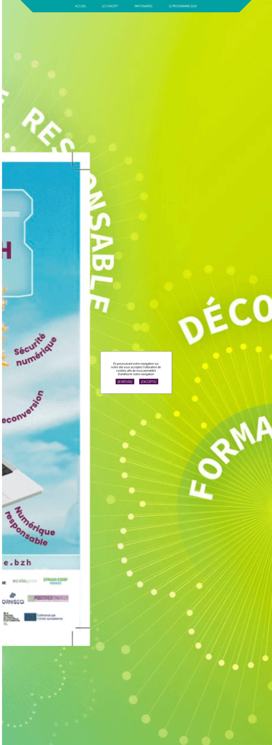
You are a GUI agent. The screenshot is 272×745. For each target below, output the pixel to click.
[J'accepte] (148, 381)
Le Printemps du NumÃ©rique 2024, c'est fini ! (193, 139)
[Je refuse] (125, 381)
